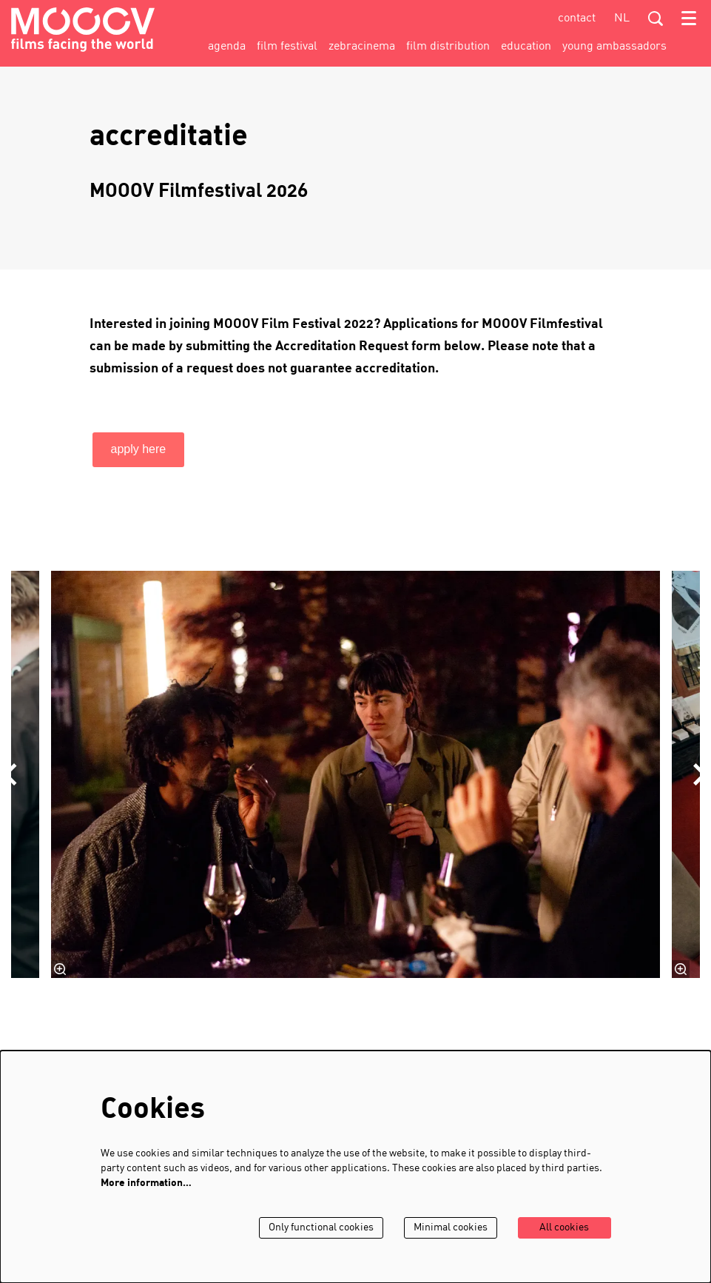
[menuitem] (227, 47)
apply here (138, 449)
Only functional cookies (321, 1228)
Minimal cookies (451, 1228)
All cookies (564, 1228)
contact (577, 18)
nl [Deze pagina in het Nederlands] (622, 18)
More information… (146, 1183)
